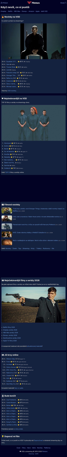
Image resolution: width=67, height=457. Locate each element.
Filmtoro (44, 451)
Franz (8, 361)
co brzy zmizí (18, 429)
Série (34, 448)
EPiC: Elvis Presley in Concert (11, 370)
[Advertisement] (33, 189)
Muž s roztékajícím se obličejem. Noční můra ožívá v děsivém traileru (35, 240)
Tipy (19, 248)
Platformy (47, 448)
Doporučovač (38, 440)
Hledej (63, 3)
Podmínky (31, 453)
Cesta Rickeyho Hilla (11, 402)
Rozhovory (46, 248)
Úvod (18, 448)
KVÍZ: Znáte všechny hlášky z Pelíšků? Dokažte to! (29, 232)
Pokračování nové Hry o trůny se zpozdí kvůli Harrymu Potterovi (34, 224)
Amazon (31, 11)
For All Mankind (9, 151)
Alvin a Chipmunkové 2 (11, 419)
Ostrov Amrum (11, 367)
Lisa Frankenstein (11, 400)
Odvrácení (7, 143)
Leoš (8, 70)
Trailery (38, 248)
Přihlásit (4, 3)
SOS (7, 378)
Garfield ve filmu (11, 425)
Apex (8, 64)
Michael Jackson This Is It (11, 86)
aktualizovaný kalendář (34, 346)
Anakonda (9, 81)
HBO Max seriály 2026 (10, 332)
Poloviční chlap (11, 72)
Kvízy (33, 248)
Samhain (7, 165)
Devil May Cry (11, 384)
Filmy (24, 448)
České (14, 248)
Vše (53, 248)
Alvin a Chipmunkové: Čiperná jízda (11, 411)
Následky (7, 157)
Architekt (9, 364)
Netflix (10, 11)
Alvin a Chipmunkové (11, 416)
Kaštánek (9, 381)
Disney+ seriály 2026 (10, 335)
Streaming (26, 248)
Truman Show (10, 67)
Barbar (8, 405)
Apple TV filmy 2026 (10, 341)
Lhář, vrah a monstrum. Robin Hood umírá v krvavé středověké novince (36, 217)
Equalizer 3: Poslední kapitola (11, 61)
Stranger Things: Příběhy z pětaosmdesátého (11, 75)
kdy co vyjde (19, 388)
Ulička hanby (10, 408)
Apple (37, 11)
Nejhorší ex (10, 373)
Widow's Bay (10, 359)
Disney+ (24, 11)
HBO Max (17, 11)
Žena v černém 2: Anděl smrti (11, 84)
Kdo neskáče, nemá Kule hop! (9, 160)
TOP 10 (7, 172)
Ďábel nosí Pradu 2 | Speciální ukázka (9, 162)
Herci (29, 448)
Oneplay (3, 11)
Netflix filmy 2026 (9, 327)
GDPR (36, 453)
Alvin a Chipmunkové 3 (11, 414)
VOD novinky (12, 91)
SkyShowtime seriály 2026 (12, 338)
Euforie (6, 146)
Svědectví (7, 168)
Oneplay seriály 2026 (10, 330)
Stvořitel (7, 154)
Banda (6, 149)
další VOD (44, 11)
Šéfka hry (9, 78)
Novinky (8, 248)
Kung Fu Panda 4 (11, 422)
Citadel (8, 375)
